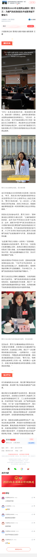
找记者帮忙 (31, 443)
